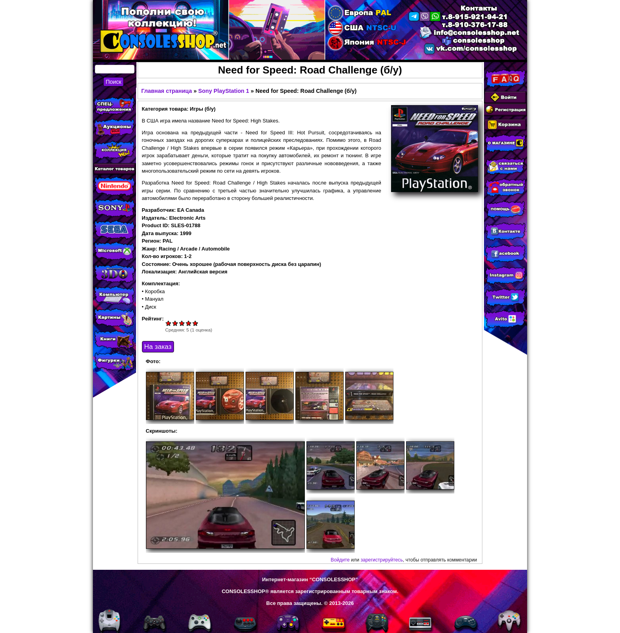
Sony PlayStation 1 (223, 91)
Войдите (340, 560)
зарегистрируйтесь (382, 560)
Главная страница (166, 91)
